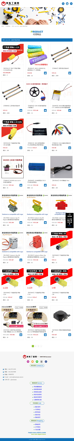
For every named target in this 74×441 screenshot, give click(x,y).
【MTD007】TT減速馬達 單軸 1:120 (36, 293)
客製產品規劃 (38, 392)
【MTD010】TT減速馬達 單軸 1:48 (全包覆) (11, 144)
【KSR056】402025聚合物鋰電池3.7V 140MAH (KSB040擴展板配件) (61, 106)
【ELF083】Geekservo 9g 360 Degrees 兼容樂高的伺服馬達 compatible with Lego (35, 219)
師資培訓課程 (38, 394)
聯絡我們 (37, 417)
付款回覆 (37, 429)
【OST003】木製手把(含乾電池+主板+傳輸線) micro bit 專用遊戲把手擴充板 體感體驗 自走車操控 (12, 331)
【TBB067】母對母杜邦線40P (60, 68)
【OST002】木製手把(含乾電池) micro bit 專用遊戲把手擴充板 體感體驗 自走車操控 (36, 331)
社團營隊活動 (38, 399)
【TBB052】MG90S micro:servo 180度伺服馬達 (12, 181)
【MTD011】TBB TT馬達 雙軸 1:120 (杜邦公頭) (11, 69)
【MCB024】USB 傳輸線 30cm (60, 180)
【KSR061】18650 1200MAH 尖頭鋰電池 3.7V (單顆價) (36, 69)
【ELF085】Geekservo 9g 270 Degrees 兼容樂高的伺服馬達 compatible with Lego (11, 219)
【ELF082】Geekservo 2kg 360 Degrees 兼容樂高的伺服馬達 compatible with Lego (11, 256)
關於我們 (37, 407)
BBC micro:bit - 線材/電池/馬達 (37, 40)
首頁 (2, 26)
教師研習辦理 (38, 397)
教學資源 (37, 412)
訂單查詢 (37, 427)
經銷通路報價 (38, 389)
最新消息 (37, 414)
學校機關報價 (38, 386)
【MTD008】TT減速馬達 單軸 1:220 (11, 293)
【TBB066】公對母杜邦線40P (11, 105)
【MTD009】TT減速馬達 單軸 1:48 (60, 256)
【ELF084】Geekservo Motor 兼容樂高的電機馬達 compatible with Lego (61, 219)
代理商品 (8, 26)
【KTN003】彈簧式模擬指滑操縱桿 (61, 331)
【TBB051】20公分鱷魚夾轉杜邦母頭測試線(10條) (61, 144)
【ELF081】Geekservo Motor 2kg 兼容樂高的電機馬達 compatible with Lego (36, 256)
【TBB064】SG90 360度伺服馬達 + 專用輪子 (36, 106)
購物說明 (37, 424)
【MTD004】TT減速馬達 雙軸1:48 (60, 293)
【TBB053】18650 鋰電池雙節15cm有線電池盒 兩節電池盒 (36, 144)
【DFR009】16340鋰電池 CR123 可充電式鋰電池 (36, 181)
